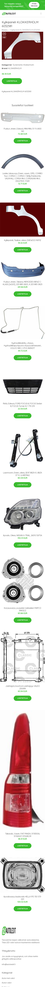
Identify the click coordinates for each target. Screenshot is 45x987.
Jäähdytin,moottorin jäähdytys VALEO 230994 (22, 687)
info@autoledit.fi (8, 964)
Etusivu (5, 30)
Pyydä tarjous (34, 5)
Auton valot (6, 983)
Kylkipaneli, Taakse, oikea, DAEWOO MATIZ (22, 240)
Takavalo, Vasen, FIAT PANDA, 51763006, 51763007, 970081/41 (22, 834)
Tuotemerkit (18, 65)
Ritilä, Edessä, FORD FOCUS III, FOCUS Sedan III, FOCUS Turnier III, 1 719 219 (22, 404)
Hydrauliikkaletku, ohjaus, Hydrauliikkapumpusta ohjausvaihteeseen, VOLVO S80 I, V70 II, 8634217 (22, 345)
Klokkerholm (28, 65)
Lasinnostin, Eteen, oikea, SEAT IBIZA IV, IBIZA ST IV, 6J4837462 (22, 473)
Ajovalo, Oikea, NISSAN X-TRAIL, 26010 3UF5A (22, 535)
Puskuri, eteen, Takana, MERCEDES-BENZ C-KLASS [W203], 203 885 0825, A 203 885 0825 (22, 283)
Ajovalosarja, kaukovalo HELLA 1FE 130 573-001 (22, 897)
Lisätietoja (12, 81)
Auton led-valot (8, 978)
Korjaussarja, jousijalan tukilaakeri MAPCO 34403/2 (22, 609)
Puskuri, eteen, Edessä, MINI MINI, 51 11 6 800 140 (22, 129)
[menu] (41, 13)
